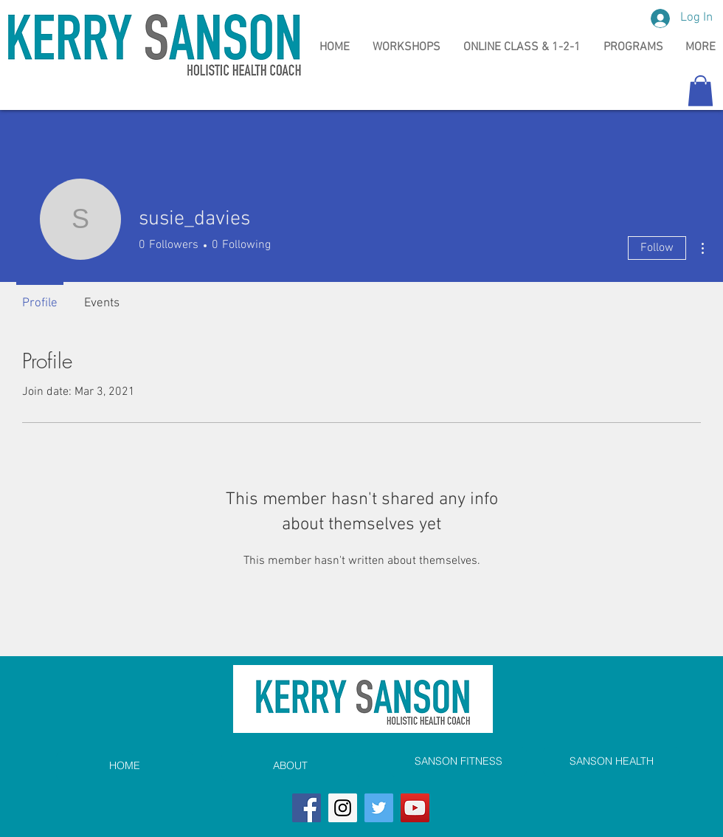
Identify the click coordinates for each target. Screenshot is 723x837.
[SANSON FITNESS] (458, 761)
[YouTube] (415, 807)
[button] (700, 90)
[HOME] (124, 766)
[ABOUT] (290, 766)
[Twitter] (378, 807)
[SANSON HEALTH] (611, 761)
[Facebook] (306, 807)
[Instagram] (342, 807)
